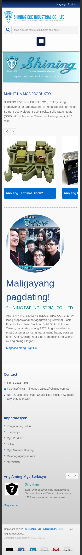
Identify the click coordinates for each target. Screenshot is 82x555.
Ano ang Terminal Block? (24, 193)
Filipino (71, 4)
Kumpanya (13, 432)
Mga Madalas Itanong (20, 450)
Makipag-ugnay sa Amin (22, 456)
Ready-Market (37, 538)
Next (13, 131)
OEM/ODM (13, 462)
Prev (7, 131)
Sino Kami (32, 484)
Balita (10, 444)
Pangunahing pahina (19, 426)
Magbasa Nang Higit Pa (21, 348)
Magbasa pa (11, 505)
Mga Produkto (15, 438)
